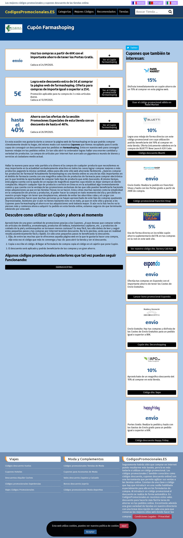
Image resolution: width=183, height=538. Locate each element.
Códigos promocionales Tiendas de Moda (84, 466)
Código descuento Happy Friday (152, 440)
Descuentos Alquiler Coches (19, 478)
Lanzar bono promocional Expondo (151, 296)
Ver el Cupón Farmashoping (109, 60)
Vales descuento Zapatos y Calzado (81, 478)
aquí (124, 525)
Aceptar (90, 531)
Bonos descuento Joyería (76, 484)
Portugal (155, 3)
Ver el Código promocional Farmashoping (109, 92)
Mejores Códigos (84, 11)
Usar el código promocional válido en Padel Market (151, 103)
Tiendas (123, 11)
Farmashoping (64, 267)
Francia (138, 3)
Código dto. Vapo (152, 392)
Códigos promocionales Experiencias (23, 484)
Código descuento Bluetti (152, 153)
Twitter (132, 47)
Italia (171, 3)
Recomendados (106, 11)
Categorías (64, 11)
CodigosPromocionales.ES (30, 12)
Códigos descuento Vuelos (18, 466)
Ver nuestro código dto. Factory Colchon (152, 248)
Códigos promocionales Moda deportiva (83, 489)
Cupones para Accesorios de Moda (81, 472)
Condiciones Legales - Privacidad (152, 516)
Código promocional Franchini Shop (152, 201)
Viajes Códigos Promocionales (19, 489)
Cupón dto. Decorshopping (152, 344)
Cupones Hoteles (13, 472)
